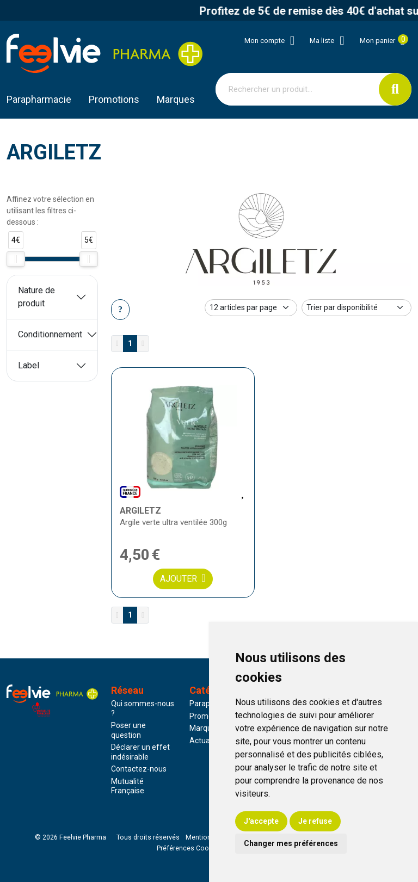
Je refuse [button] (315, 821)
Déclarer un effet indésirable (140, 752)
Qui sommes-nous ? (142, 708)
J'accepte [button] (261, 821)
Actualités (206, 740)
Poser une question (128, 730)
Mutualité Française (127, 786)
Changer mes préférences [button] (291, 843)
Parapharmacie (39, 99)
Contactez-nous (139, 768)
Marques (176, 99)
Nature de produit (36, 297)
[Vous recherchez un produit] (297, 89)
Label (28, 365)
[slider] (16, 259)
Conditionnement (50, 334)
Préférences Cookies (189, 848)
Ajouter (182, 578)
